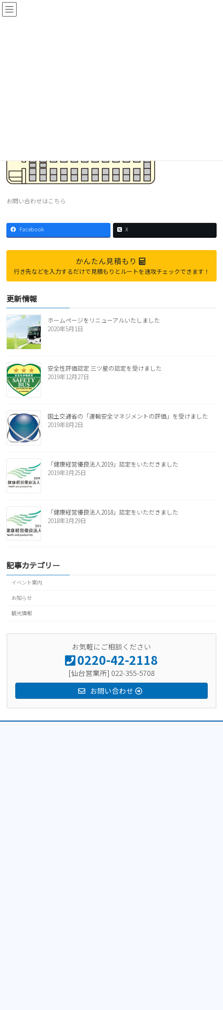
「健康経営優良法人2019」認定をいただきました (113, 464)
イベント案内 (26, 582)
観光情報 (21, 613)
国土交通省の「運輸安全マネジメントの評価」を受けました (128, 416)
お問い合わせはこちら (36, 201)
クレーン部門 (21, 760)
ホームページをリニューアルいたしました (104, 320)
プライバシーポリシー (31, 729)
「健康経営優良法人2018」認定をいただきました (113, 512)
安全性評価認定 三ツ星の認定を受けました (105, 368)
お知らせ (21, 598)
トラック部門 (21, 744)
